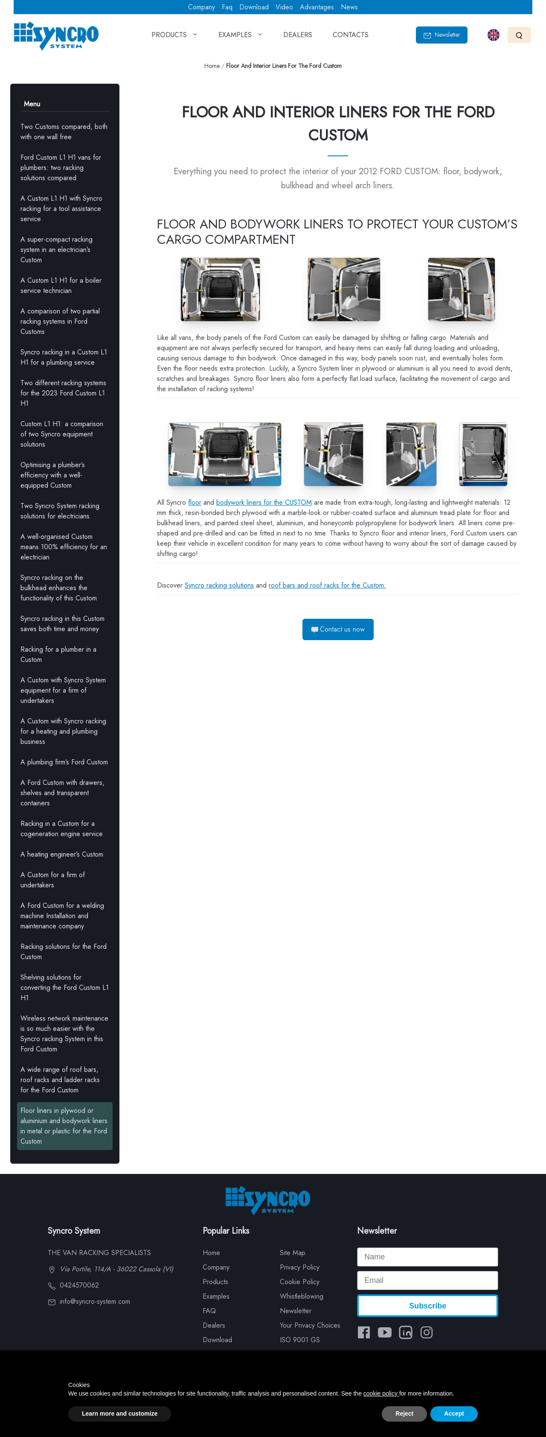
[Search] (519, 35)
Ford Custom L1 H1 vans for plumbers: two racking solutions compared (60, 167)
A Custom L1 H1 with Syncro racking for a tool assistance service (61, 208)
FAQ (209, 1311)
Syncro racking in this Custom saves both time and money (62, 624)
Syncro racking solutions (219, 585)
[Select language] (493, 35)
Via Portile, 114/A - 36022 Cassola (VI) (110, 1269)
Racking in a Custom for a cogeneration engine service (61, 829)
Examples (216, 1296)
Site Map (292, 1253)
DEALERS (297, 37)
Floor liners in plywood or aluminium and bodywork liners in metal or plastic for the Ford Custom (63, 1126)
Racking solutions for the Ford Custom (63, 952)
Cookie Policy (299, 1282)
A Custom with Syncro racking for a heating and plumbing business (63, 731)
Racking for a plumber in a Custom (58, 654)
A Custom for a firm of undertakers (52, 880)
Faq (227, 7)
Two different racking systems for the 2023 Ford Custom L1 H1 (63, 393)
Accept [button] (454, 1413)
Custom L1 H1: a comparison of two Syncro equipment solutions (61, 434)
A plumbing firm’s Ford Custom (64, 762)
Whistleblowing (301, 1296)
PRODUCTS (174, 37)
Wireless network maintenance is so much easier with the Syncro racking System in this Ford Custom (64, 1033)
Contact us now (338, 629)
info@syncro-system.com (89, 1301)
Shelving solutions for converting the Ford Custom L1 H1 (64, 987)
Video (284, 7)
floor (194, 502)
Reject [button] (404, 1413)
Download (254, 7)
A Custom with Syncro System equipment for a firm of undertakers (63, 690)
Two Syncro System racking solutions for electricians (59, 511)
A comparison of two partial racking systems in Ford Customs (60, 321)
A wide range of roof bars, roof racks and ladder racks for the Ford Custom (60, 1080)
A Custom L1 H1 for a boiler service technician (61, 285)
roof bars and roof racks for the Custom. (327, 585)
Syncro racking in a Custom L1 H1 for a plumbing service (63, 357)
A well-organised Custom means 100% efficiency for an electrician (63, 547)
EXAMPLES (240, 37)
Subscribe (427, 1306)
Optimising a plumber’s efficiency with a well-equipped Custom (52, 475)
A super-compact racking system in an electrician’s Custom (56, 249)
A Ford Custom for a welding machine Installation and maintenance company (62, 916)
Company (201, 7)
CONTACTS (351, 37)
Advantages (317, 7)
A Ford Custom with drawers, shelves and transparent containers (62, 793)
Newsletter (441, 34)
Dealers (214, 1325)
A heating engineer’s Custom (61, 854)
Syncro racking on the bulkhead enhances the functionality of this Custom (58, 588)
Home (212, 65)
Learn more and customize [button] (119, 1413)
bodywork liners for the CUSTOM (264, 502)
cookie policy (381, 1393)
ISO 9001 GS (300, 1340)
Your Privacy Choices (310, 1325)
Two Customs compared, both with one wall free (63, 132)
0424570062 (73, 1285)
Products (215, 1282)
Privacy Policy (299, 1267)
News (349, 7)
